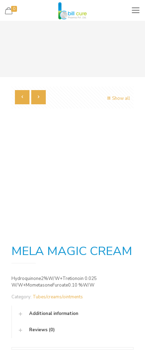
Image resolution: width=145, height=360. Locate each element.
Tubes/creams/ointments (58, 297)
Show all (118, 98)
